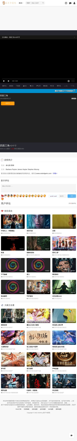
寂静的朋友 (30, 252)
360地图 (50, 409)
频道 (21, 3)
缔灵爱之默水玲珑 (58, 346)
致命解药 (4, 296)
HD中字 (8, 103)
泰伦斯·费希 (10, 165)
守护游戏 (30, 296)
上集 (66, 86)
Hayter (25, 169)
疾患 (2, 252)
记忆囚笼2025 (57, 296)
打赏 (52, 86)
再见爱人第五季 (57, 325)
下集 (72, 86)
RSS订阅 (18, 409)
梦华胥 (3, 368)
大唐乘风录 (5, 346)
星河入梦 (55, 252)
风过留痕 (55, 390)
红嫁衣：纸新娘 (32, 390)
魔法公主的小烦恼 (33, 325)
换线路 (74, 98)
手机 (59, 86)
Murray (36, 169)
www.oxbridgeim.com (43, 173)
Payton (14, 169)
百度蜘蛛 (26, 409)
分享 (38, 86)
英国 (19, 148)
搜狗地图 (58, 409)
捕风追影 (4, 390)
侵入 (28, 274)
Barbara (9, 169)
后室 (53, 231)
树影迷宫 (4, 325)
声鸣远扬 (55, 368)
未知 (18, 173)
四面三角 (5, 145)
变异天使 (30, 231)
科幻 (16, 148)
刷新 (18, 86)
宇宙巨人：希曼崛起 (8, 231)
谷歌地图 (34, 409)
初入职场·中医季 (32, 346)
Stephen (31, 169)
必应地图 (43, 409)
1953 (22, 148)
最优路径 (55, 274)
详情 (55, 173)
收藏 (45, 86)
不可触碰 (4, 274)
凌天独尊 (30, 368)
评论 (4, 86)
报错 (11, 86)
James (19, 169)
